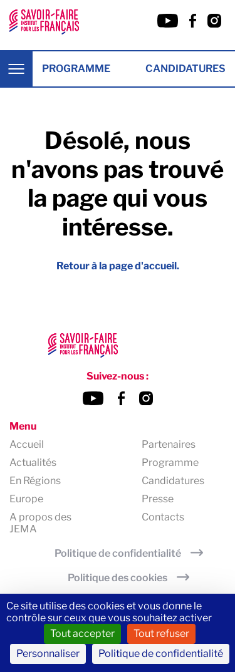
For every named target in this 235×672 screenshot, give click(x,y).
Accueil (26, 444)
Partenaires (169, 444)
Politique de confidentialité (118, 553)
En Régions (35, 481)
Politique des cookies (117, 578)
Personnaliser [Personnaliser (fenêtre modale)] (48, 653)
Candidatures (185, 69)
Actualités (32, 462)
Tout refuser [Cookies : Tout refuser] (161, 633)
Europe (26, 499)
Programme (76, 69)
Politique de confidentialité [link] (160, 653)
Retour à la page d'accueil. (117, 266)
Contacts (163, 517)
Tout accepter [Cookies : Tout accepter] (82, 633)
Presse (158, 499)
